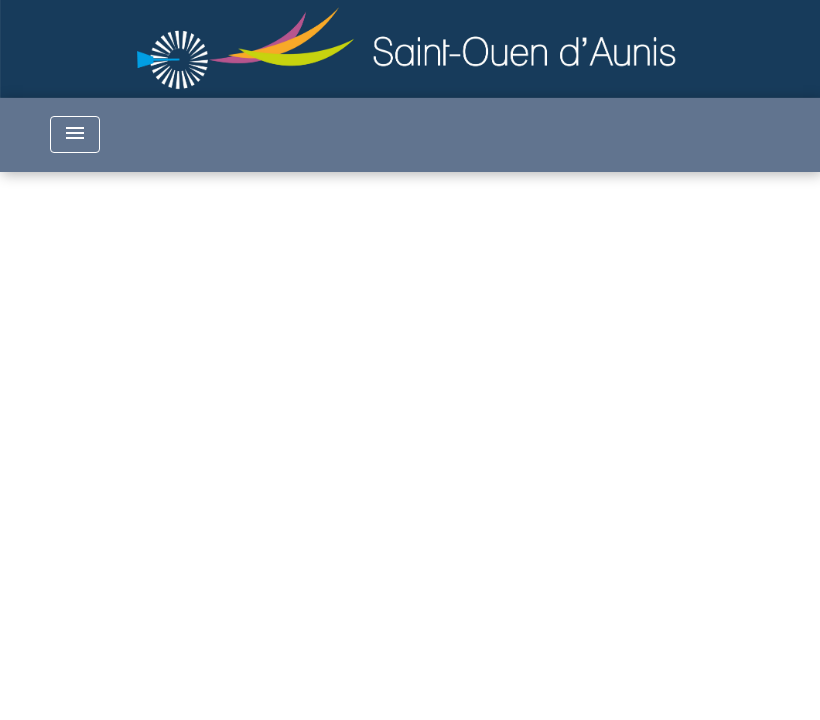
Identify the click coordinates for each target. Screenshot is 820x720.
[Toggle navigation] (75, 134)
